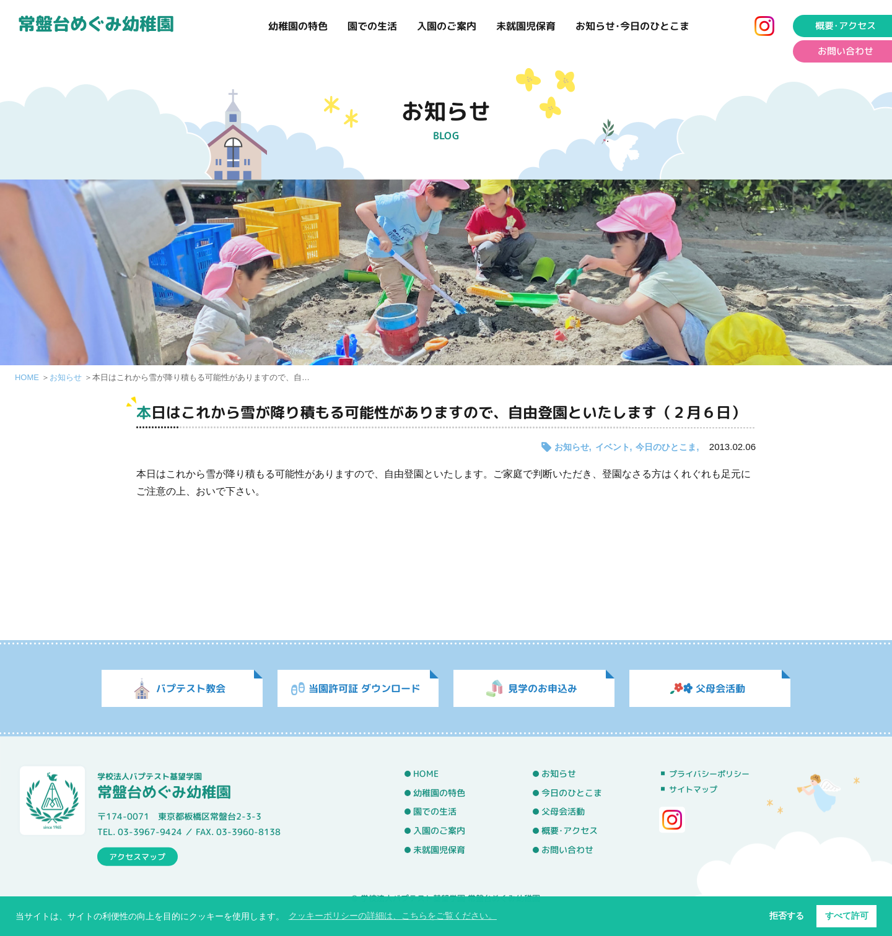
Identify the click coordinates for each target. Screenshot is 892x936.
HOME (27, 377)
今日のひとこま (666, 447)
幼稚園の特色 (298, 26)
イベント (612, 447)
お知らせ (66, 377)
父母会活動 (563, 812)
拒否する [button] (786, 916)
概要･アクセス (569, 831)
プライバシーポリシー (709, 773)
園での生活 (372, 26)
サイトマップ (693, 789)
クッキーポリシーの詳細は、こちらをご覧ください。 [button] (393, 916)
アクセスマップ (137, 856)
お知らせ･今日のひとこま (632, 26)
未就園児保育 (526, 26)
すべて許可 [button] (846, 916)
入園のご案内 (446, 26)
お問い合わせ (567, 850)
